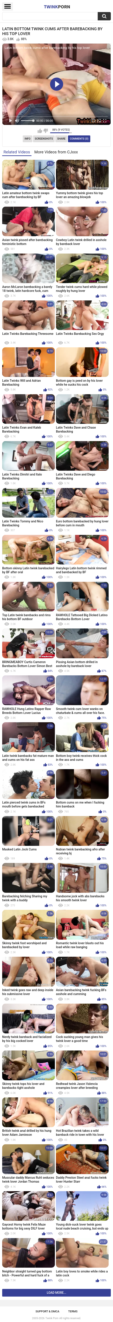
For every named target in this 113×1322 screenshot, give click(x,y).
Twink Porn (51, 1318)
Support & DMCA (47, 1311)
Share (61, 138)
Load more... (56, 1292)
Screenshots (44, 138)
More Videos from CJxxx (56, 152)
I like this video (40, 131)
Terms (73, 1311)
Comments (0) (79, 138)
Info (28, 138)
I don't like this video (45, 131)
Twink (57, 7)
